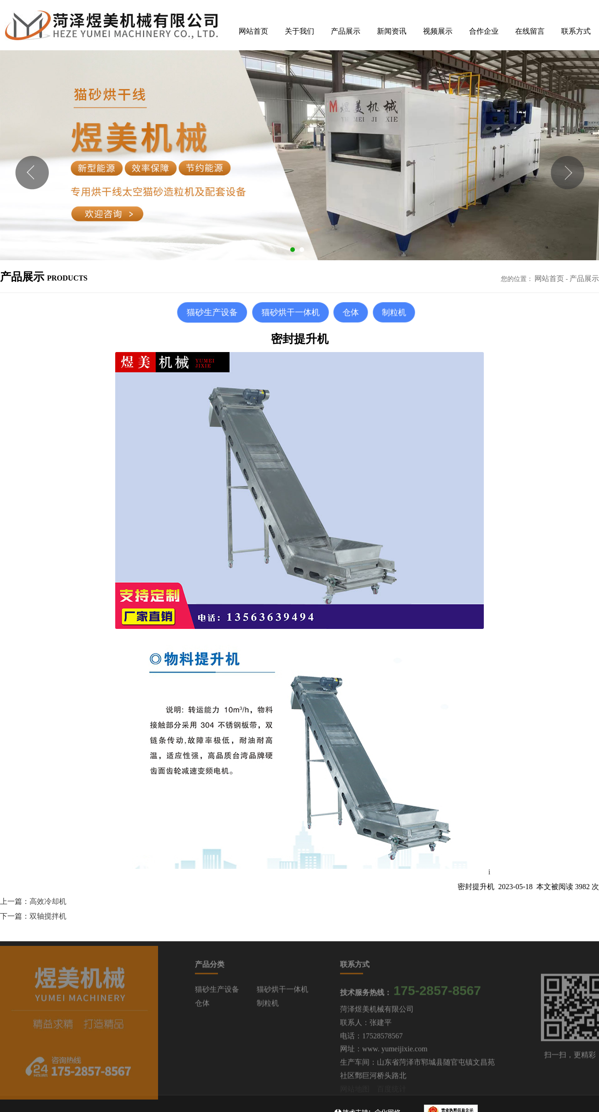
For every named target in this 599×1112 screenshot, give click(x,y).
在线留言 (530, 31)
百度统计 (391, 1091)
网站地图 (355, 1091)
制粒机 (268, 1006)
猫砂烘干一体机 (282, 992)
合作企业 (484, 31)
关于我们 (299, 31)
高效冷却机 (47, 901)
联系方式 (576, 31)
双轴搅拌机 (47, 916)
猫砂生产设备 (217, 992)
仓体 (202, 1006)
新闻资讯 (391, 31)
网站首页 (253, 31)
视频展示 (437, 31)
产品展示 (345, 31)
